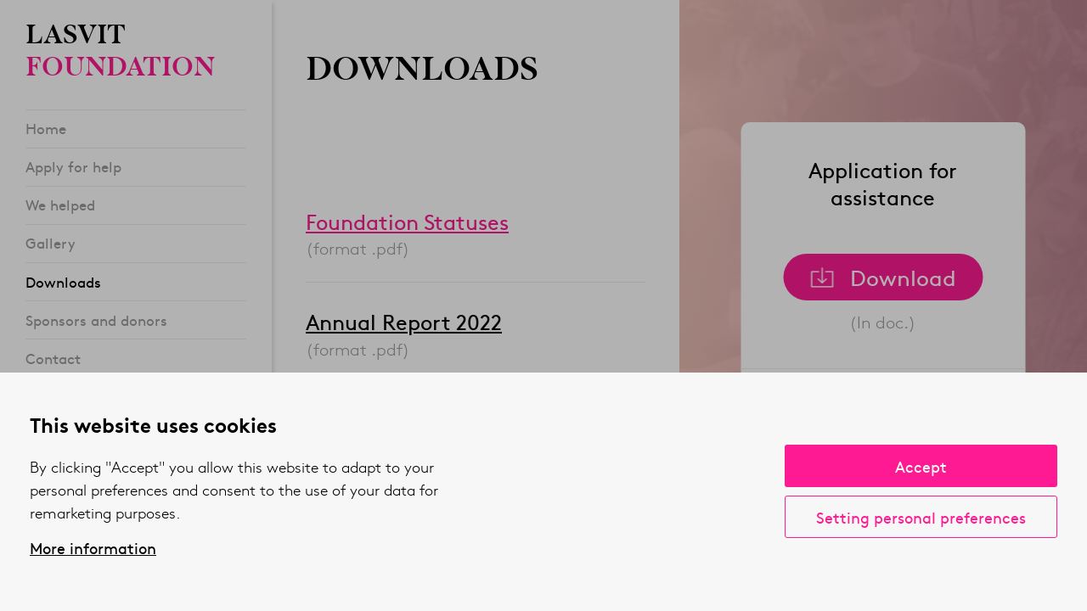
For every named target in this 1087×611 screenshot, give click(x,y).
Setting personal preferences (921, 517)
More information (93, 548)
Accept (921, 466)
